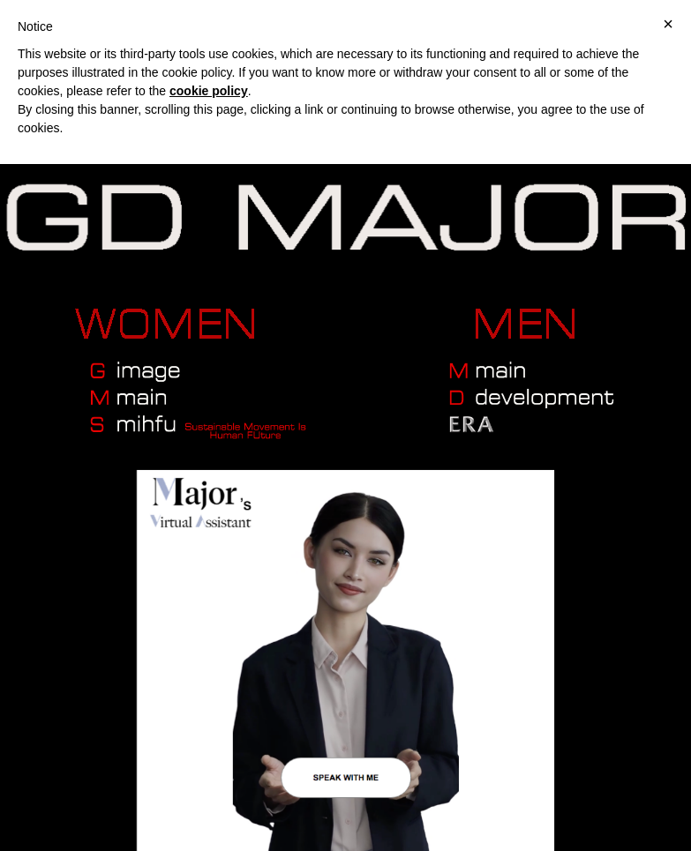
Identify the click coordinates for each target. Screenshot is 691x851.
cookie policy (208, 91)
